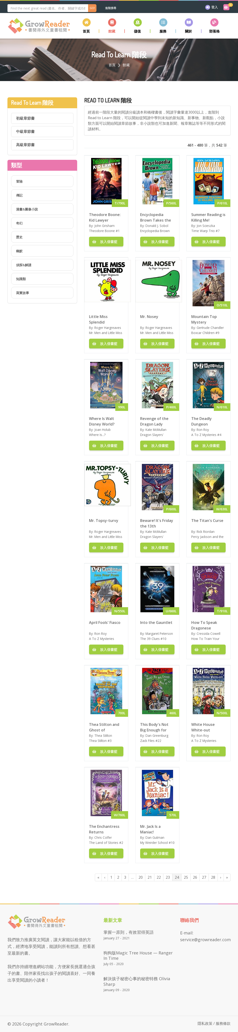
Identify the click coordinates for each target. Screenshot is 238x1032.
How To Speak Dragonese (204, 625)
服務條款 (223, 1023)
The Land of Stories (103, 842)
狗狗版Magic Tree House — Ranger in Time (138, 955)
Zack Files (147, 740)
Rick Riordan (206, 531)
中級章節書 (25, 131)
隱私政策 (205, 1023)
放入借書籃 (106, 241)
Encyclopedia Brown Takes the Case (155, 217)
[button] (112, 25)
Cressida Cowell (208, 633)
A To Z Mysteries (203, 434)
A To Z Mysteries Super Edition (101, 640)
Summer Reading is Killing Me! (208, 217)
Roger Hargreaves (107, 327)
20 (141, 877)
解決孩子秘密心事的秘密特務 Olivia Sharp (136, 981)
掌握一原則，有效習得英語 (128, 932)
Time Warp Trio (203, 231)
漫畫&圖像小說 (27, 209)
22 (159, 877)
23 (168, 877)
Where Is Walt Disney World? (102, 421)
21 (150, 877)
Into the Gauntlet (156, 622)
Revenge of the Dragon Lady (154, 421)
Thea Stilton (103, 735)
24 (177, 877)
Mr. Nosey (149, 316)
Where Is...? (97, 434)
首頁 (112, 64)
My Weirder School (154, 842)
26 (195, 877)
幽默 (19, 251)
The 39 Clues (150, 638)
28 (213, 877)
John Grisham (104, 225)
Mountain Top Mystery (204, 319)
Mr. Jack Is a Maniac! (150, 829)
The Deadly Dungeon (201, 421)
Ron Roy (203, 429)
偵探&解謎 (23, 265)
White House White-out (203, 727)
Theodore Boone (102, 231)
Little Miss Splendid (98, 319)
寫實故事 (22, 293)
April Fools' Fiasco (104, 622)
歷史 (19, 237)
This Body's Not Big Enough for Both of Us (154, 727)
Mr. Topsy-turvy (103, 520)
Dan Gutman (154, 837)
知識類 (21, 279)
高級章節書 (25, 144)
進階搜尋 (110, 8)
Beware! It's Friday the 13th (156, 523)
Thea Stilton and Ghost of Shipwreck (104, 727)
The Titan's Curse (207, 520)
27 (204, 877)
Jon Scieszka (206, 225)
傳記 (19, 195)
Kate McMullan (155, 429)
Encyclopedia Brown (155, 231)
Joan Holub (102, 429)
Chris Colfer (103, 837)
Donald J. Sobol (156, 225)
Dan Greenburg (156, 735)
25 (186, 877)
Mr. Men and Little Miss (105, 333)
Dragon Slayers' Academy (152, 437)
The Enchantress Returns (104, 829)
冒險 (19, 181)
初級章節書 (25, 118)
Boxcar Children (203, 333)
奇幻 (19, 223)
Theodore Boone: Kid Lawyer (105, 217)
